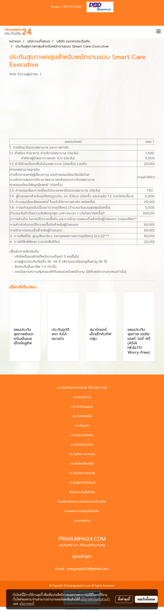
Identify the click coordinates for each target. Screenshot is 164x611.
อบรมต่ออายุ (82, 520)
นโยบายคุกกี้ (26, 604)
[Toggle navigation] (158, 31)
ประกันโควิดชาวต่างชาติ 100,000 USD (82, 387)
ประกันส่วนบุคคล (82, 406)
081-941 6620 (72, 7)
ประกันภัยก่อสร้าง (82, 444)
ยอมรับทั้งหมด (146, 599)
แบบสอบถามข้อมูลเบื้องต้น (82, 511)
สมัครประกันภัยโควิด (82, 492)
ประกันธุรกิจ (82, 425)
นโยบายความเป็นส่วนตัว (95, 599)
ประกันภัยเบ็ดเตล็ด (82, 463)
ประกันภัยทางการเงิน (82, 454)
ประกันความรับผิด (82, 435)
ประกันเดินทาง (82, 397)
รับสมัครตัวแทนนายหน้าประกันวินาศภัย (82, 501)
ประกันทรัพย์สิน (82, 416)
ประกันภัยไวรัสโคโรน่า (82, 482)
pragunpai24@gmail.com (88, 568)
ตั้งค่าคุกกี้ (124, 599)
